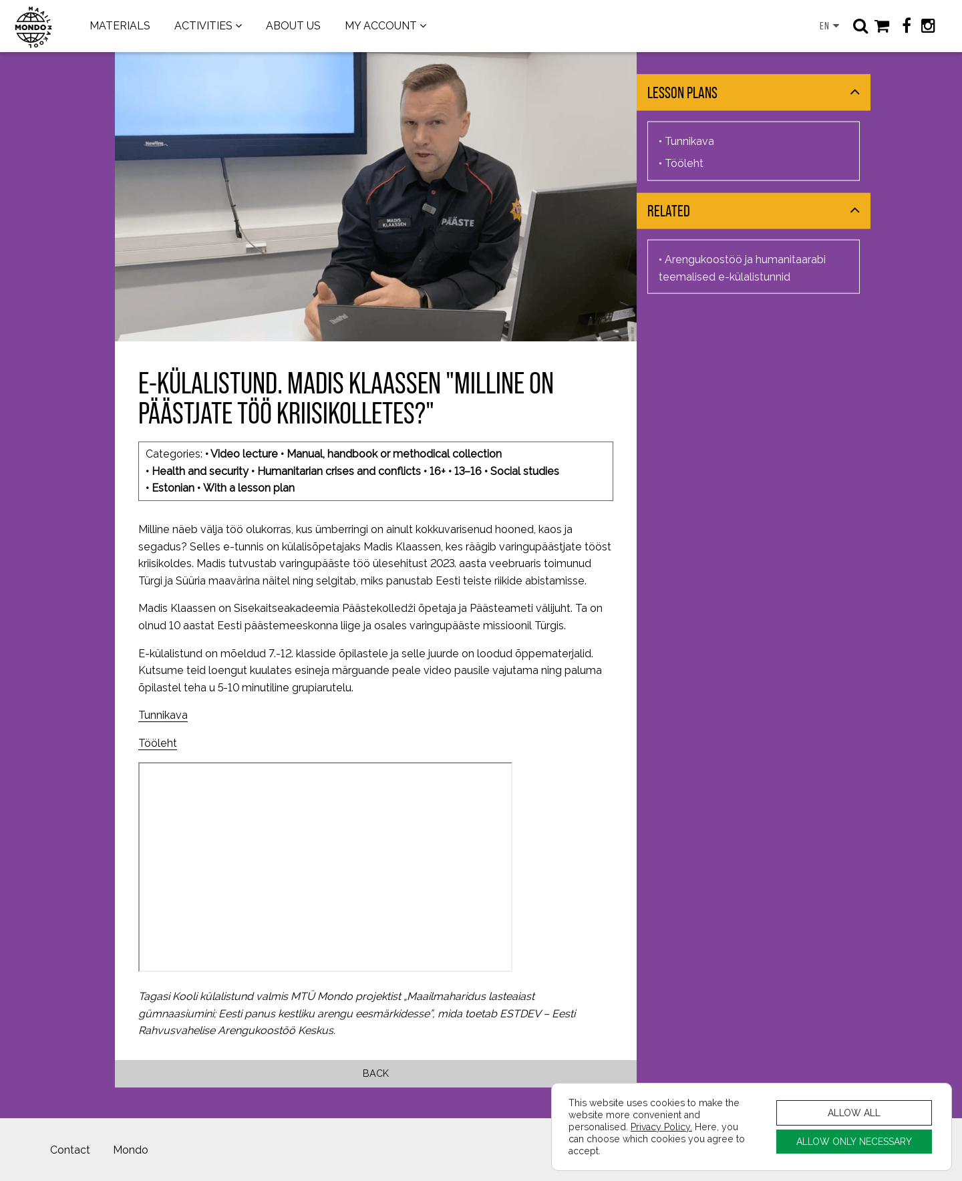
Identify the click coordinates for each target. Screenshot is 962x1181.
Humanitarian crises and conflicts (339, 471)
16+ (438, 471)
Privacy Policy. (661, 1126)
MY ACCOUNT (381, 25)
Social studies (524, 471)
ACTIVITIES (203, 25)
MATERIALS (120, 25)
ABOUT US (293, 25)
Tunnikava (163, 715)
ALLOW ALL (854, 1112)
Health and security (200, 471)
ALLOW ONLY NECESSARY (854, 1141)
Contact (70, 1150)
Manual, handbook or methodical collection (394, 454)
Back (376, 1073)
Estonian (173, 488)
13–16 (468, 471)
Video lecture (244, 454)
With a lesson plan (249, 488)
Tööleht (157, 743)
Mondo (130, 1150)
